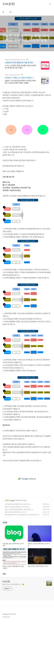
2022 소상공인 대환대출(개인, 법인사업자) (18, 509)
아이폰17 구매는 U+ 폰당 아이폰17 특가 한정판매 (21, 77)
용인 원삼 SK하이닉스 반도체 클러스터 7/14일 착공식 (21, 515)
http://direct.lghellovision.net (15, 59)
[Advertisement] (27, 478)
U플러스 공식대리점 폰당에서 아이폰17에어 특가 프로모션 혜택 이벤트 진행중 (20, 81)
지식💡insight (9, 500)
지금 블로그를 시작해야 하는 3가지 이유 (17, 504)
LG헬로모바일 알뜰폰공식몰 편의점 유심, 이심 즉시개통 (20, 62)
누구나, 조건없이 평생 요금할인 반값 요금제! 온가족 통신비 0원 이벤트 (20, 66)
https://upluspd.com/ (12, 75)
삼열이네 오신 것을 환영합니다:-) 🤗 (13, 584)
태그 (10, 12)
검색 (45, 4)
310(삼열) (9, 4)
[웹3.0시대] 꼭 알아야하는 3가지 (15, 512)
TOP (49, 615)
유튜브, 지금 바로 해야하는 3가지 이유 (16, 507)
